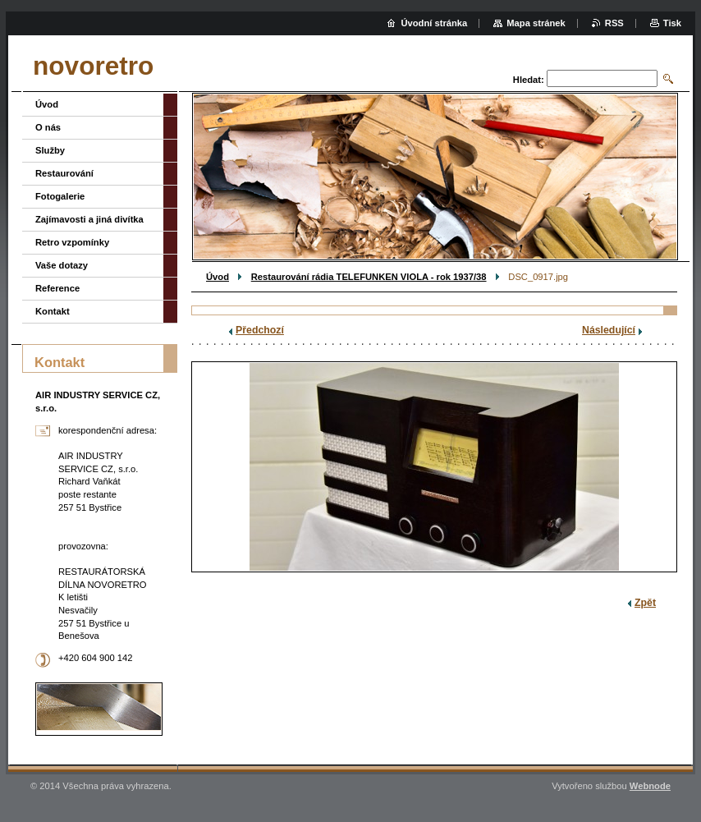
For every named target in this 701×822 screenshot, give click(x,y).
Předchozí (260, 330)
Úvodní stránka (434, 23)
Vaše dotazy (61, 265)
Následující (608, 330)
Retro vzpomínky (72, 242)
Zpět (645, 602)
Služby (50, 150)
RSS (614, 23)
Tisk (672, 23)
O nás (48, 127)
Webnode (650, 786)
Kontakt (52, 311)
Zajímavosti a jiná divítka (89, 219)
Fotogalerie (60, 196)
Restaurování (64, 173)
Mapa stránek (536, 23)
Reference (57, 288)
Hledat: (528, 80)
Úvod (217, 277)
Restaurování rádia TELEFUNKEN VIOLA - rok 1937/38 (369, 277)
